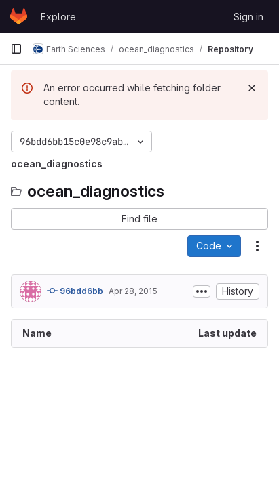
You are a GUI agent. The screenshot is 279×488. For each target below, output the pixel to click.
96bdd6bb (75, 290)
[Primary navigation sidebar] (16, 49)
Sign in (248, 16)
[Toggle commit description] (201, 291)
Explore (58, 16)
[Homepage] (18, 16)
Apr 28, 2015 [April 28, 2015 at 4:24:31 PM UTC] (133, 291)
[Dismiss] (252, 88)
